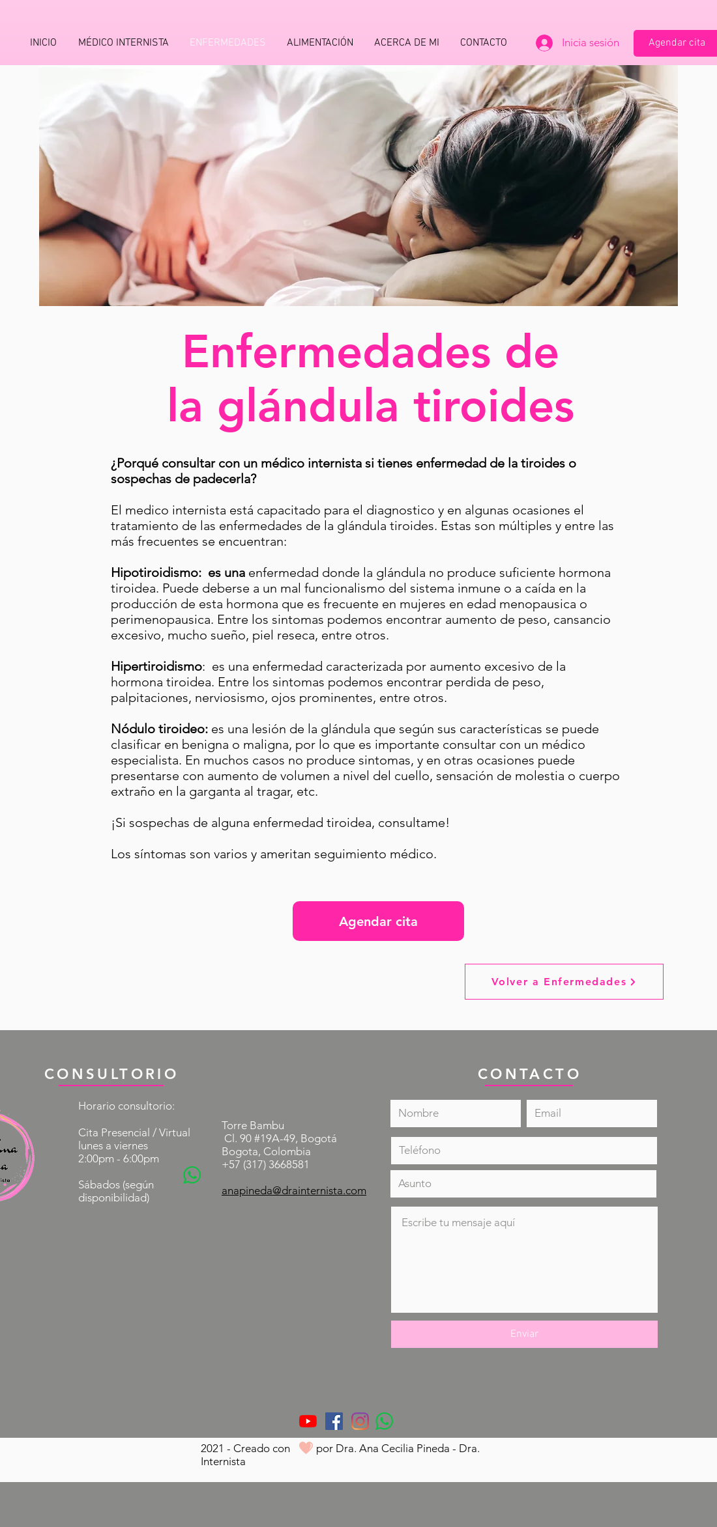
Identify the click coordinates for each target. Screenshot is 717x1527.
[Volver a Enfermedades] (564, 982)
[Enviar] (524, 1334)
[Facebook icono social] (334, 1421)
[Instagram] (360, 1421)
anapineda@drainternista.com (294, 1190)
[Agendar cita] (378, 921)
